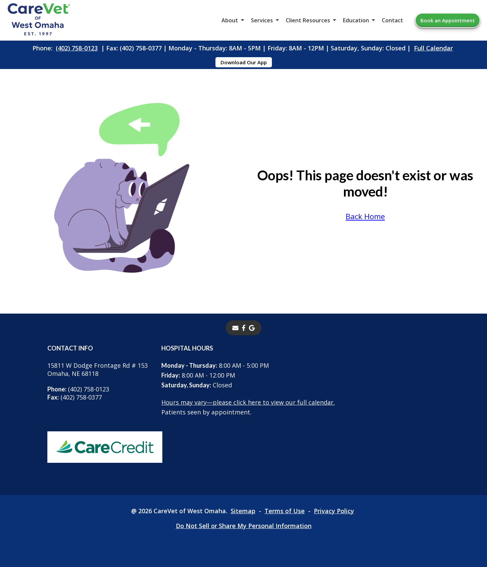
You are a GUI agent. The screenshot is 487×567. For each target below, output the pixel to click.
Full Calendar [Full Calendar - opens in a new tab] (433, 48)
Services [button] (262, 20)
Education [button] (356, 20)
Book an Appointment (447, 20)
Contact (392, 20)
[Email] (235, 328)
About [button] (230, 20)
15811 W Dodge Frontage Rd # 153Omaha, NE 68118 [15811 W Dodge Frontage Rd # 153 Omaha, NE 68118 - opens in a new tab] (97, 369)
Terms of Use (284, 511)
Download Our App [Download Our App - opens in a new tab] (244, 62)
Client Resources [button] (308, 20)
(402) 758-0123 (77, 48)
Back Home (365, 216)
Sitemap (243, 511)
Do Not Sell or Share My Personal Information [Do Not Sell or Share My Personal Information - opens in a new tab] (243, 526)
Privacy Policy (334, 511)
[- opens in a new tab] (244, 328)
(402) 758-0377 (74, 397)
